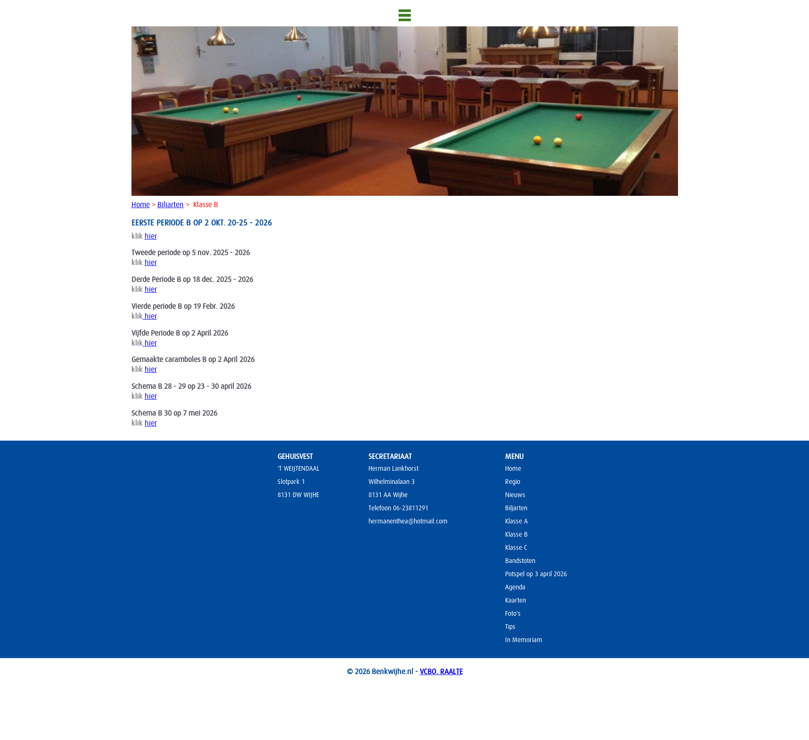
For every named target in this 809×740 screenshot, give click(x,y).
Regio (512, 481)
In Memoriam (523, 639)
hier (151, 236)
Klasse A (516, 521)
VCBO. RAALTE (441, 672)
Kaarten (515, 600)
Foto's (513, 613)
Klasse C (516, 547)
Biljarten (170, 205)
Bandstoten (520, 560)
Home (140, 205)
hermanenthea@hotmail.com (408, 521)
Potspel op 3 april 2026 (536, 574)
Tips (510, 626)
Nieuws (515, 495)
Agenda (515, 587)
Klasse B (516, 534)
